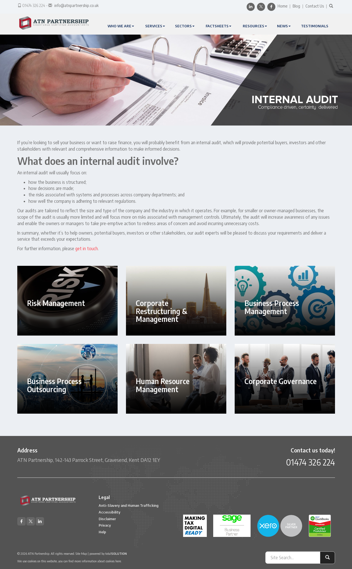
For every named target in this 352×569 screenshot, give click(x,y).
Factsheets (218, 26)
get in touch (86, 248)
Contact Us (314, 6)
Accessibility (109, 512)
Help (102, 532)
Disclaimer (107, 519)
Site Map (81, 553)
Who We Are (121, 26)
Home (282, 6)
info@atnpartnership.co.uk (76, 5)
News (284, 26)
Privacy (105, 525)
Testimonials (314, 26)
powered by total (108, 553)
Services (155, 26)
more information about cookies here (97, 561)
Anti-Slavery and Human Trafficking (129, 505)
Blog (296, 6)
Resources (255, 26)
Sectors (185, 26)
